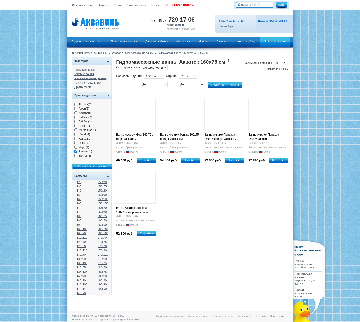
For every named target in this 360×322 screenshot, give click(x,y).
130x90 (81, 259)
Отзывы (155, 5)
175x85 (102, 263)
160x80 (102, 220)
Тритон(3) (82, 155)
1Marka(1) (82, 104)
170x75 (102, 241)
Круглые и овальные (87, 82)
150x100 (103, 199)
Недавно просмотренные (272, 20)
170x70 (102, 237)
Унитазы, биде (247, 41)
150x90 (102, 195)
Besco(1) (82, 125)
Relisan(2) (82, 138)
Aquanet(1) (83, 113)
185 (79, 220)
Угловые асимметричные (90, 78)
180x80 (102, 276)
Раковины (223, 41)
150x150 (103, 203)
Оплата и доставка (83, 5)
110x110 (82, 237)
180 (79, 216)
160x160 (103, 233)
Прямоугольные (84, 69)
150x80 (102, 190)
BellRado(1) (83, 117)
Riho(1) (81, 142)
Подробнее (146, 160)
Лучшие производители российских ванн (304, 264)
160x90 (102, 224)
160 (79, 199)
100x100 (82, 229)
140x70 (81, 276)
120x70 (81, 241)
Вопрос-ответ (245, 316)
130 (79, 186)
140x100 (82, 284)
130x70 (81, 254)
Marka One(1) (85, 130)
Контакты (104, 5)
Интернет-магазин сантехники (89, 52)
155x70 (102, 207)
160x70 (102, 212)
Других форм (82, 87)
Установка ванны (136, 5)
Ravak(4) (82, 134)
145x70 (81, 293)
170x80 (102, 246)
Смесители (183, 41)
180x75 (102, 272)
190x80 (102, 284)
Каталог (116, 52)
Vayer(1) (81, 147)
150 (79, 195)
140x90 (81, 280)
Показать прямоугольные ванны (304, 293)
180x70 (102, 267)
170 (79, 207)
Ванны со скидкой (179, 5)
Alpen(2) (81, 108)
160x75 (102, 216)
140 (79, 190)
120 (79, 182)
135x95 (81, 267)
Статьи (118, 5)
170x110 (103, 254)
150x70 (102, 182)
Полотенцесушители (124, 41)
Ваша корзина (227, 20)
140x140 (82, 289)
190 (79, 224)
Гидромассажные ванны (87, 41)
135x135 (82, 272)
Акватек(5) (83, 151)
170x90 (102, 250)
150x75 (102, 186)
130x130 (82, 263)
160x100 (103, 229)
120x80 (81, 246)
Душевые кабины (157, 41)
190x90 (102, 289)
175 (79, 212)
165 (79, 203)
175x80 (102, 259)
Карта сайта (277, 316)
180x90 (102, 280)
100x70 (81, 233)
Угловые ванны (84, 74)
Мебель (203, 41)
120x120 (82, 250)
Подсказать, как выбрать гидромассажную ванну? (305, 278)
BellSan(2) (83, 121)
